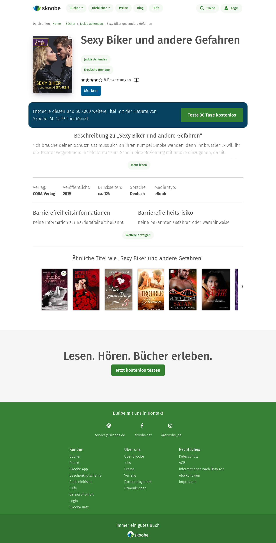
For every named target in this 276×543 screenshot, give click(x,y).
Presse (129, 469)
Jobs (127, 463)
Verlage (130, 475)
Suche (207, 8)
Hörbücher (100, 8)
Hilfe (156, 8)
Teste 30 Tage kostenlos (212, 115)
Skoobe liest (78, 507)
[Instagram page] (171, 430)
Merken (90, 90)
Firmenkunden (135, 488)
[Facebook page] (143, 430)
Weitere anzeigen (138, 235)
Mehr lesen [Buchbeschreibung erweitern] (139, 165)
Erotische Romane (97, 70)
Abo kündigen (189, 475)
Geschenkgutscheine (85, 475)
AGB (182, 463)
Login (231, 8)
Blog (140, 8)
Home (57, 24)
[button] (242, 286)
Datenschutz (188, 456)
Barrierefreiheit (81, 494)
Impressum (187, 482)
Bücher (75, 8)
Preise (123, 8)
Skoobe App (78, 469)
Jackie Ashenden (91, 24)
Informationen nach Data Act (201, 469)
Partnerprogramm (138, 482)
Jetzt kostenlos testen (138, 370)
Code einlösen (80, 482)
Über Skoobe (134, 456)
